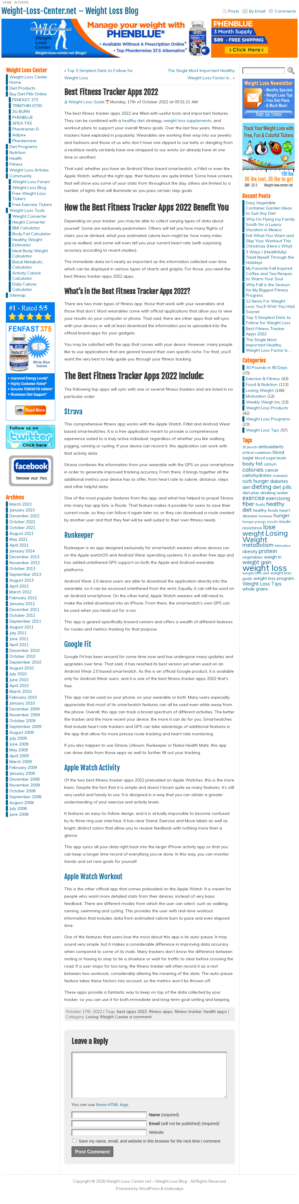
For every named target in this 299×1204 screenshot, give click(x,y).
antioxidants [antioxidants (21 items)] (271, 446)
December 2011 (24, 609)
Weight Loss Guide (86, 101)
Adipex (19, 135)
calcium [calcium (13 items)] (270, 464)
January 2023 (22, 510)
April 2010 (19, 685)
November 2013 (24, 562)
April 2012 (19, 586)
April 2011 (19, 644)
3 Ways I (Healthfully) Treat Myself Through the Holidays (270, 257)
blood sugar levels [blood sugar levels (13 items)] (270, 458)
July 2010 (18, 673)
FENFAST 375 (25, 99)
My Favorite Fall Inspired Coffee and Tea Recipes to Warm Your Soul (269, 273)
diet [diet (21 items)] (246, 487)
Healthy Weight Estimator (27, 242)
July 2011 (18, 633)
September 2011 (25, 621)
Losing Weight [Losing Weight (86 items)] (265, 536)
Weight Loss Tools (27, 210)
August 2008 (21, 802)
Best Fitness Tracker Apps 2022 (265, 331)
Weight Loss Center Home (28, 79)
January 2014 (22, 551)
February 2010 (23, 697)
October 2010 (22, 656)
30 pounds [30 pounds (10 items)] (249, 447)
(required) (164, 1123)
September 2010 (25, 662)
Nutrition (17, 152)
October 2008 (22, 790)
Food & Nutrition (262, 384)
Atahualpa (173, 1197)
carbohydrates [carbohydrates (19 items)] (257, 475)
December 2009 (24, 709)
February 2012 (23, 597)
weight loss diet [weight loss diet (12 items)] (255, 573)
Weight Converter (29, 216)
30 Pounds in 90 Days (266, 367)
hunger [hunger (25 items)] (281, 515)
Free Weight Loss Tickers (29, 196)
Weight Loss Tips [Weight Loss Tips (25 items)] (261, 583)
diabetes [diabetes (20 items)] (279, 481)
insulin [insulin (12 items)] (272, 521)
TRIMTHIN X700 (27, 105)
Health (15, 158)
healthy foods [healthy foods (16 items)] (265, 510)
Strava (73, 411)
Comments (285, 11)
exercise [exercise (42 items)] (253, 497)
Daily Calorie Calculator (24, 286)
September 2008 (25, 796)
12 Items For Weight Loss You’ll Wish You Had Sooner (270, 306)
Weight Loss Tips (262, 430)
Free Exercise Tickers (32, 204)
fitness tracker (188, 1011)
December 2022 (24, 515)
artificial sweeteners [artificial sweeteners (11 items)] (257, 453)
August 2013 (21, 580)
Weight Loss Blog (29, 187)
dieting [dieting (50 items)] (261, 486)
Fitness (16, 164)
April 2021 (19, 545)
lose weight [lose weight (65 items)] (259, 530)
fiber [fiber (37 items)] (248, 503)
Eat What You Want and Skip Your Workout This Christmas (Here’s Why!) (270, 241)
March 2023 (20, 504)
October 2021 (22, 527)
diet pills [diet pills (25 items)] (282, 487)
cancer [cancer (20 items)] (272, 470)
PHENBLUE (22, 117)
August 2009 (21, 732)
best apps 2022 (132, 1011)
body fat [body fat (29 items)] (252, 463)
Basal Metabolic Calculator (27, 264)
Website (156, 1141)
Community (20, 175)
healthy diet (133, 120)
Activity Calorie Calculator (26, 275)
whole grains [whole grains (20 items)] (255, 589)
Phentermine (24, 140)
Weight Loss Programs (268, 419)
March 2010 (20, 691)
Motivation (256, 396)
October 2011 (22, 615)
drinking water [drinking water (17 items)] (274, 492)
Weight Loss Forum (31, 181)
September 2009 (25, 726)
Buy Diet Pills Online (28, 94)
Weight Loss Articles (29, 170)
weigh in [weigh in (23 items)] (272, 557)
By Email (257, 11)
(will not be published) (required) (184, 1132)
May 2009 (18, 750)
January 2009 (22, 773)
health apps (215, 1011)
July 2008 (18, 808)
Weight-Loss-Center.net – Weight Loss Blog (69, 11)
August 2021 (21, 533)
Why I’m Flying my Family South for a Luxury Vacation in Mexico (270, 224)
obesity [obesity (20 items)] (250, 551)
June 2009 (18, 744)
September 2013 (25, 574)
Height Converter (28, 222)
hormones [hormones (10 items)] (265, 516)
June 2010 (18, 679)
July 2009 (18, 738)
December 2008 (24, 779)
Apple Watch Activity (92, 767)
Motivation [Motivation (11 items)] (283, 546)
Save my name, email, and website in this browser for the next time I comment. (150, 1150)
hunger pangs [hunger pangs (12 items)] (254, 521)
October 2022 (22, 521)
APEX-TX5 (22, 123)
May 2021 (18, 539)
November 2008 (24, 785)
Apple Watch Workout (93, 876)
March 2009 (20, 761)
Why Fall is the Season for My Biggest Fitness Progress (268, 290)
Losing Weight (100, 1016)
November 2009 (24, 714)
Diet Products (22, 88)
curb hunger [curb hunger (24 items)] (255, 481)
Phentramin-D (25, 129)
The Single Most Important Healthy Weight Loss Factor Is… (268, 345)
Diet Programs (23, 146)
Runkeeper (78, 535)
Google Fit (77, 644)
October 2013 (22, 568)
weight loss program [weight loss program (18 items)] (273, 578)
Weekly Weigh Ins (263, 402)
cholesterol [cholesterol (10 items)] (280, 476)
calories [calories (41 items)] (253, 469)
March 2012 (20, 592)
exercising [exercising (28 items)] (278, 498)
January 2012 (22, 603)
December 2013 (24, 556)
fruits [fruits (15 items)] (260, 504)
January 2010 (22, 703)
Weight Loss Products (267, 408)
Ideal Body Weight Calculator (30, 253)
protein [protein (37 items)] (268, 550)
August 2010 (21, 668)
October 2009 (22, 720)
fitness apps (161, 1011)
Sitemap (17, 295)
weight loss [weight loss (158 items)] (264, 567)
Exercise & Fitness (263, 378)
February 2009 (23, 767)
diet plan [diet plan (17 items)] (250, 492)
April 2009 (19, 755)
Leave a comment (134, 1016)
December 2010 (24, 650)
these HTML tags (112, 1113)
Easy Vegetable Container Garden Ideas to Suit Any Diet (269, 208)
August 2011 (21, 627)
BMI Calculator (26, 228)
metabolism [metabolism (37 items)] (258, 544)
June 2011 (18, 638)
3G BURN (21, 111)
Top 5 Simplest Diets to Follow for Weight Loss (268, 320)
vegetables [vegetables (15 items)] (252, 557)
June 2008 (18, 814)
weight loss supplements (187, 120)
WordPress (149, 1197)
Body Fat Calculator (31, 233)
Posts (233, 11)
